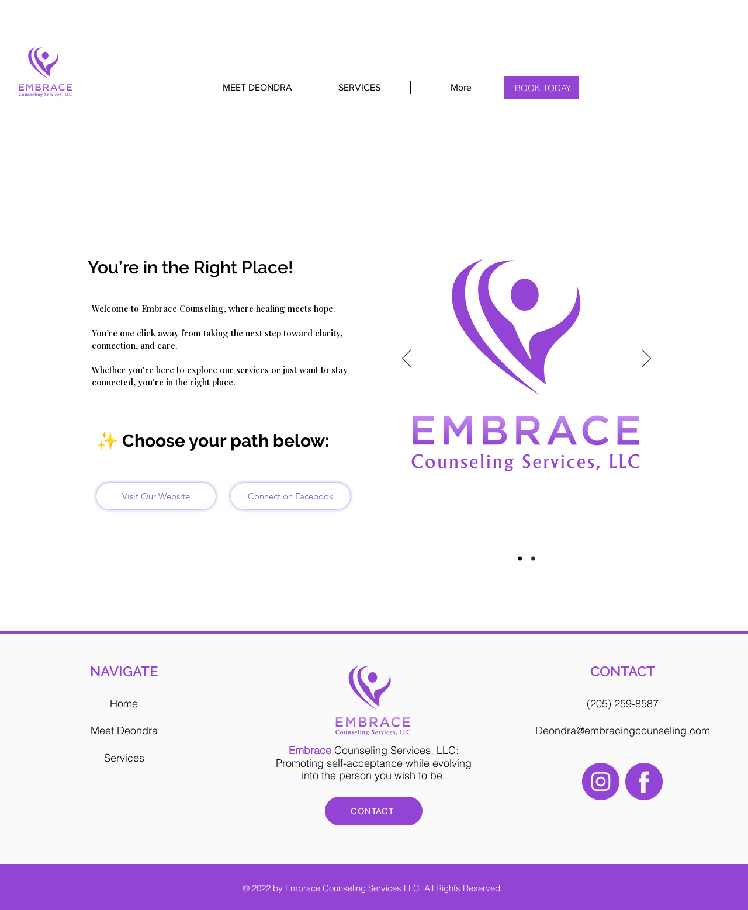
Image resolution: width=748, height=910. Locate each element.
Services (124, 758)
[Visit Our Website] (156, 496)
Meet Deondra (124, 730)
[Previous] (406, 359)
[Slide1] (520, 559)
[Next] (646, 359)
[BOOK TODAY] (543, 87)
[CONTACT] (374, 811)
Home (124, 703)
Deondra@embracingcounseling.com (622, 730)
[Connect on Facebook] (290, 496)
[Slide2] (533, 559)
